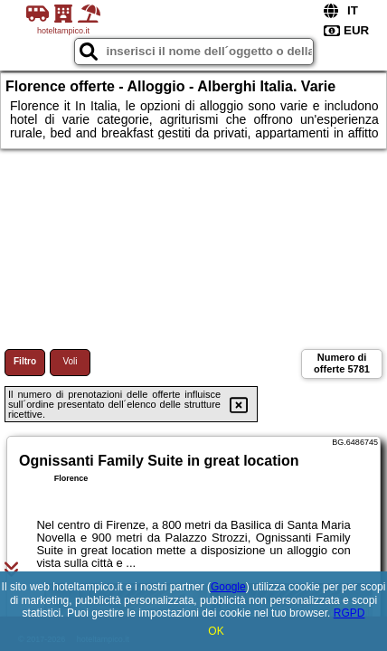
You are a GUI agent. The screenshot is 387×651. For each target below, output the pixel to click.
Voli (69, 361)
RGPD (349, 613)
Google (228, 586)
